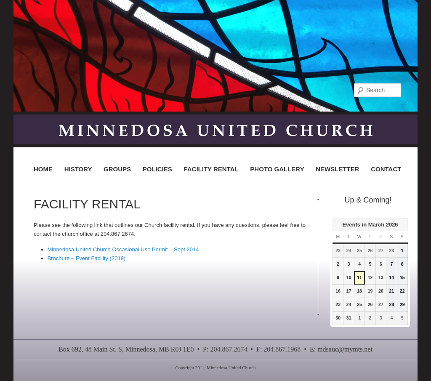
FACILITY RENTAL (211, 169)
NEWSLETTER (337, 169)
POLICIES (157, 169)
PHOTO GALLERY (277, 169)
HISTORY (78, 169)
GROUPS (117, 169)
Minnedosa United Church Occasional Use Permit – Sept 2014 (123, 249)
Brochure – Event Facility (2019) (87, 258)
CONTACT (386, 169)
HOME (43, 169)
